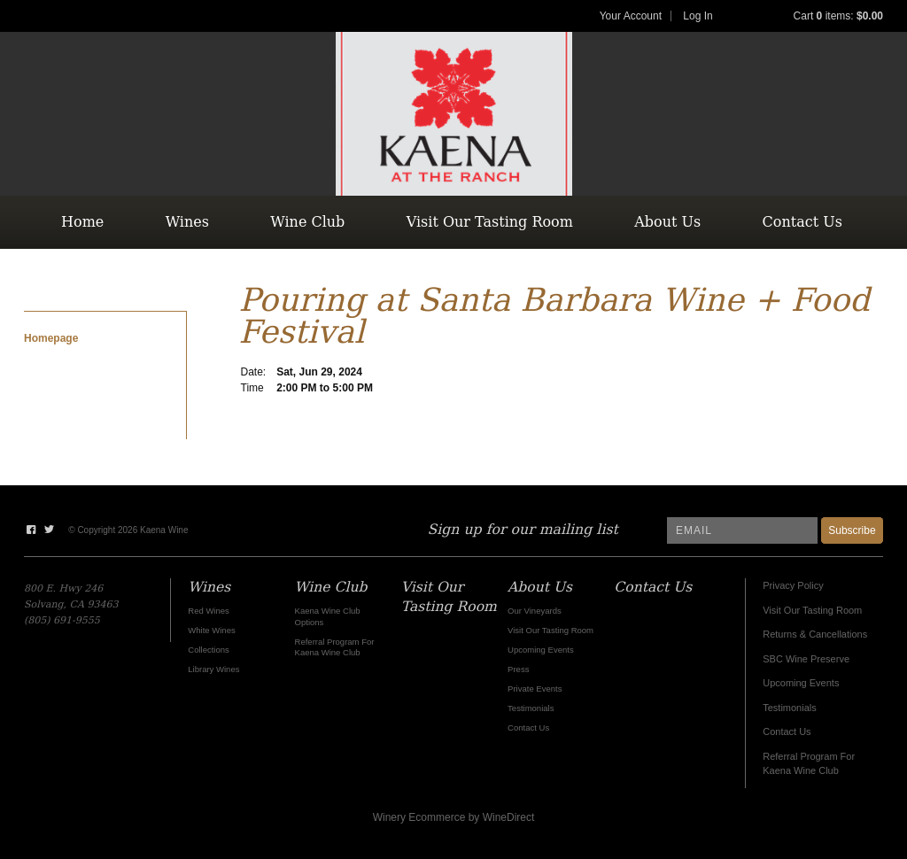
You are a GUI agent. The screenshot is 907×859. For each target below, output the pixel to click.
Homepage (51, 338)
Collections (208, 649)
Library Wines (213, 669)
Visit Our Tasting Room (490, 221)
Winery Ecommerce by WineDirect (454, 817)
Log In (697, 16)
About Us (667, 221)
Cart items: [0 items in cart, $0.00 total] (838, 16)
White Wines (211, 630)
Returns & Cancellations (815, 634)
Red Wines (208, 610)
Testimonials (790, 707)
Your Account (631, 16)
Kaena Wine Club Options (327, 616)
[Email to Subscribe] (742, 530)
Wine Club (307, 221)
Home (82, 221)
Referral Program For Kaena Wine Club (335, 647)
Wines (187, 221)
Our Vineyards (535, 610)
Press (518, 669)
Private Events (535, 688)
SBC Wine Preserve (806, 659)
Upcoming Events (801, 682)
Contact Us (802, 221)
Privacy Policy (793, 585)
